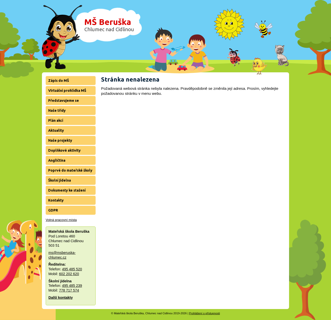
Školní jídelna (59, 180)
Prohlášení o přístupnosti (204, 313)
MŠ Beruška (109, 24)
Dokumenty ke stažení (67, 190)
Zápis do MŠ (58, 81)
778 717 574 (69, 290)
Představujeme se (63, 101)
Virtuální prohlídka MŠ (67, 91)
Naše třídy (57, 110)
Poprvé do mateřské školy (70, 170)
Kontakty (56, 200)
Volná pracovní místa (61, 220)
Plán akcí (55, 120)
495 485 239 (72, 286)
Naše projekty (60, 140)
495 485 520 (72, 269)
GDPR (53, 210)
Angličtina (56, 160)
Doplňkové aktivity (64, 150)
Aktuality (56, 130)
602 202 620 (69, 274)
